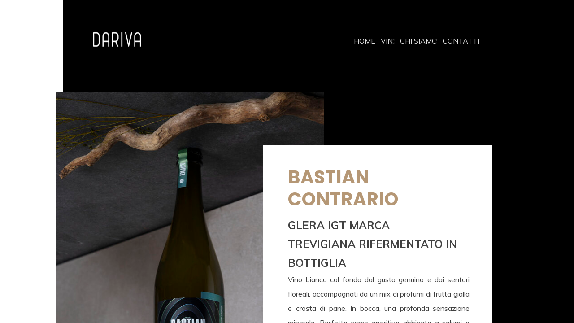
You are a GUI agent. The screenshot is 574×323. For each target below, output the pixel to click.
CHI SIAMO (418, 40)
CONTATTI (461, 40)
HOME (364, 40)
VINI (388, 40)
